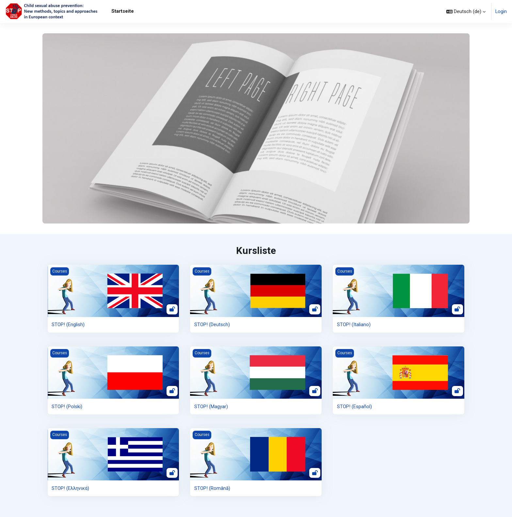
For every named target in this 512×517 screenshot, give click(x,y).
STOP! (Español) (354, 406)
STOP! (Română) (212, 488)
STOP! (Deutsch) (212, 324)
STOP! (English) (68, 324)
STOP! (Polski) (67, 406)
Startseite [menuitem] (122, 11)
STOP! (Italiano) (354, 324)
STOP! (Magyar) (211, 406)
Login (501, 11)
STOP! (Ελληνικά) (70, 488)
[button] (465, 11)
